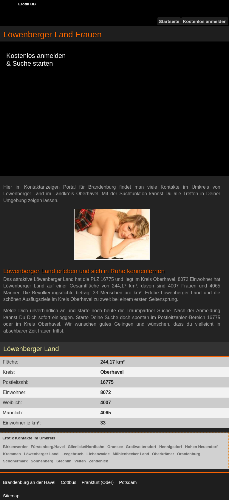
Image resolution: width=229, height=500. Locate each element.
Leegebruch (72, 454)
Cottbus (68, 482)
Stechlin (64, 461)
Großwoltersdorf (141, 446)
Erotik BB (27, 4)
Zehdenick (98, 461)
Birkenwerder (15, 446)
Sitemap (11, 495)
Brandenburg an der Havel (29, 482)
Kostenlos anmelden (205, 21)
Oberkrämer (163, 454)
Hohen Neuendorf (201, 446)
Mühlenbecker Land (131, 454)
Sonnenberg (42, 461)
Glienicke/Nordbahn (86, 446)
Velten (80, 461)
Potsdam (128, 482)
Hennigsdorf (170, 446)
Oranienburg (188, 454)
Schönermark (15, 461)
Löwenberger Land (41, 454)
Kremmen (12, 454)
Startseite (169, 21)
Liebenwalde (98, 454)
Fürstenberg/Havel (48, 446)
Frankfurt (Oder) (98, 482)
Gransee (115, 446)
